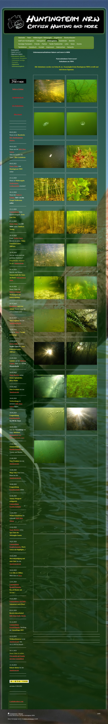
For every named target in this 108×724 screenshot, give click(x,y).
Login (98, 713)
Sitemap (20, 713)
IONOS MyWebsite (28, 719)
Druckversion (13, 713)
